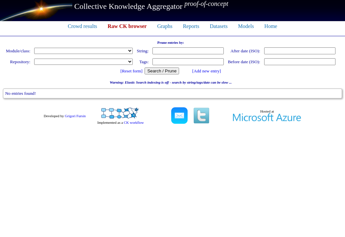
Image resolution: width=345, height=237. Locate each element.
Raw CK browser (127, 26)
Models (246, 26)
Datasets (218, 26)
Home (270, 26)
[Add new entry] (206, 70)
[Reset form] (132, 70)
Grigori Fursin (75, 116)
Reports (191, 26)
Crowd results (82, 26)
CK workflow (134, 122)
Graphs (164, 26)
